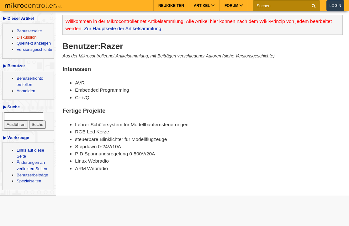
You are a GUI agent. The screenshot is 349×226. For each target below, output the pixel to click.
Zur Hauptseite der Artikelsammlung (122, 28)
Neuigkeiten (171, 5)
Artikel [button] (204, 5)
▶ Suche (11, 107)
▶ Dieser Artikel (18, 18)
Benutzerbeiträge (32, 175)
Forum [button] (234, 5)
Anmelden (26, 91)
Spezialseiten (29, 181)
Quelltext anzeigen (34, 43)
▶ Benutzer (14, 65)
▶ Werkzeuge (16, 137)
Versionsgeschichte (34, 49)
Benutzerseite (29, 31)
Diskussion (27, 37)
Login (335, 5)
